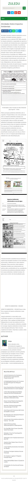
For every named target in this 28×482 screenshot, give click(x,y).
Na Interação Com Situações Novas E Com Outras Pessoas (14, 415)
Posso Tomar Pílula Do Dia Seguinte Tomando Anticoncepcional (13, 401)
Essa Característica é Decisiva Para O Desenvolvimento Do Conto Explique (14, 388)
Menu (3, 18)
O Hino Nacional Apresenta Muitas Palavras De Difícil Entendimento (13, 392)
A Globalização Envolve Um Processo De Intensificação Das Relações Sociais (14, 383)
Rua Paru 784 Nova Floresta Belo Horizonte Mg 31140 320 (12, 406)
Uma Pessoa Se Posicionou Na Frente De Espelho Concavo (14, 410)
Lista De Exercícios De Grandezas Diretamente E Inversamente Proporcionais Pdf (13, 377)
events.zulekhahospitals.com (7, 478)
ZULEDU (14, 4)
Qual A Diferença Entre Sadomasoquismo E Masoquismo (13, 424)
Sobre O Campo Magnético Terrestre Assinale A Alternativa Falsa (13, 397)
